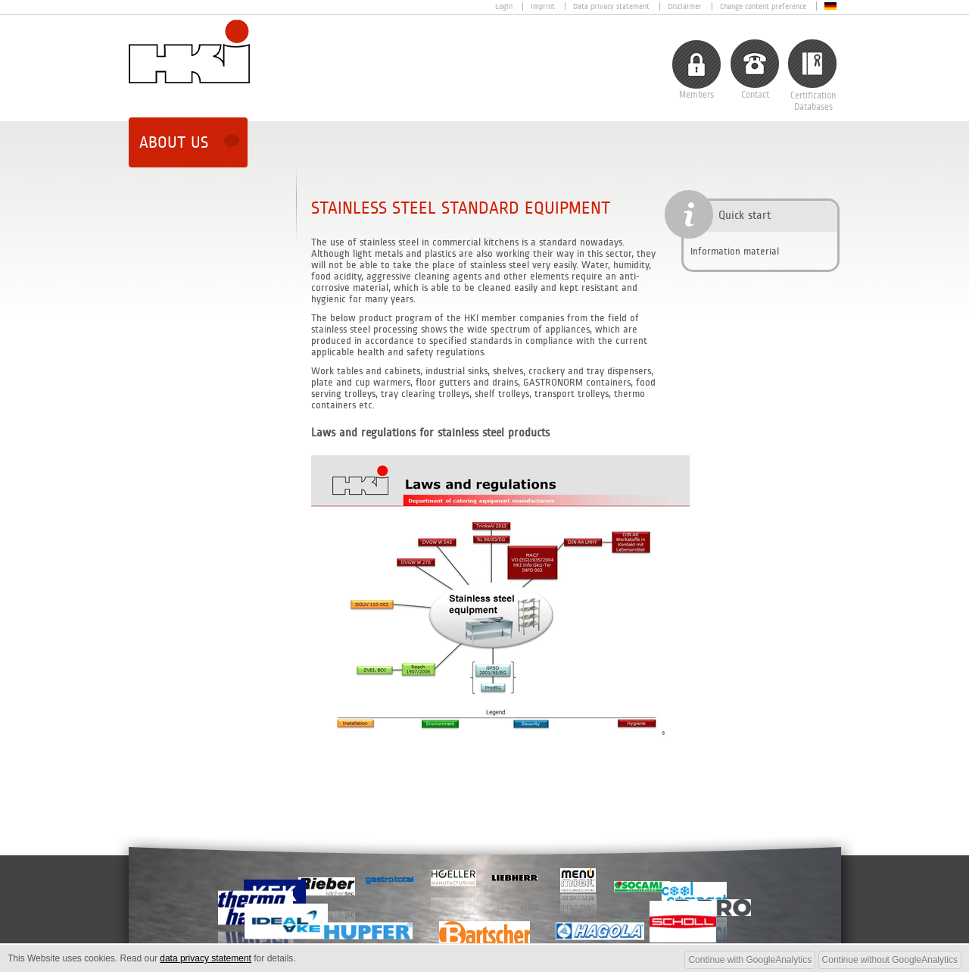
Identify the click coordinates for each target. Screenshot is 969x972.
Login (504, 6)
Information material (734, 251)
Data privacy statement (611, 6)
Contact (755, 95)
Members (696, 95)
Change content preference (763, 6)
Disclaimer (685, 6)
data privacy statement (205, 958)
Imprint (543, 6)
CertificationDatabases (813, 101)
